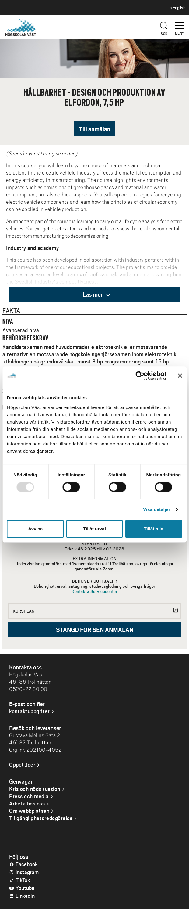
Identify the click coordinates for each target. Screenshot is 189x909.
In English (176, 7)
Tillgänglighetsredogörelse (40, 818)
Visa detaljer (156, 509)
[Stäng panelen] (180, 375)
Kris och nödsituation (34, 788)
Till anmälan (94, 129)
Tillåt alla (153, 528)
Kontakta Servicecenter (94, 591)
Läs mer (96, 294)
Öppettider (22, 764)
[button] (179, 22)
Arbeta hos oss (27, 803)
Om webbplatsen (29, 810)
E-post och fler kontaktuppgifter (29, 707)
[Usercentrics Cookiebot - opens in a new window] (139, 375)
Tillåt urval (94, 528)
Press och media (29, 796)
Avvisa (35, 528)
